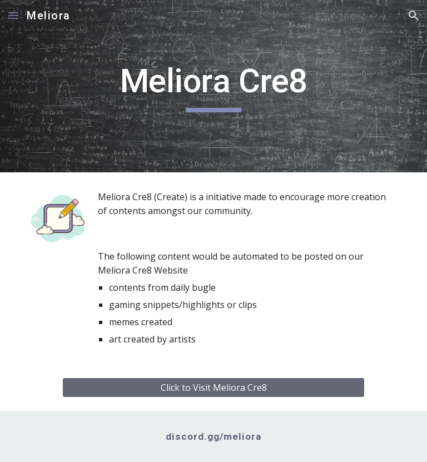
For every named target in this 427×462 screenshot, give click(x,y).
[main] (213, 86)
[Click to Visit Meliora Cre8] (213, 387)
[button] (13, 15)
